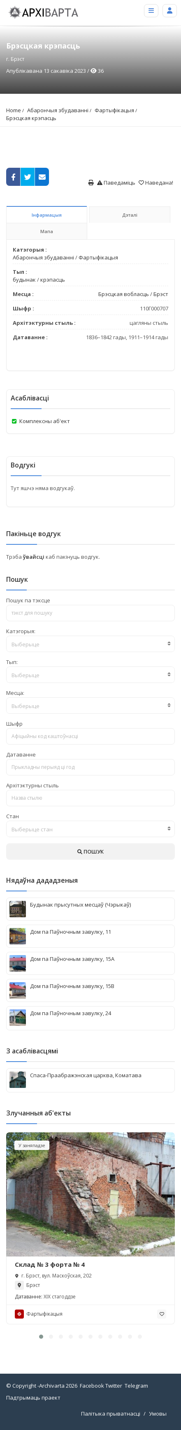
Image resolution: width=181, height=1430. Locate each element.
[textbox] (90, 644)
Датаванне (21, 754)
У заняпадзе (32, 1145)
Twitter (113, 1385)
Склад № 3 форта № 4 (50, 1264)
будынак (24, 279)
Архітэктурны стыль (32, 785)
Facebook (92, 1385)
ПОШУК (90, 851)
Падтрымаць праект (33, 1397)
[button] (41, 1337)
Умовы (158, 1413)
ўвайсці (34, 556)
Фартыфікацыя (114, 110)
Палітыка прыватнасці (110, 1413)
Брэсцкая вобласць (123, 294)
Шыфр (14, 723)
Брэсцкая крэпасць (31, 118)
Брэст (160, 294)
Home (13, 110)
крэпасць (52, 279)
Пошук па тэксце (28, 600)
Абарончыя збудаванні (57, 110)
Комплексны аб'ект (44, 421)
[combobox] (90, 644)
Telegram (136, 1385)
